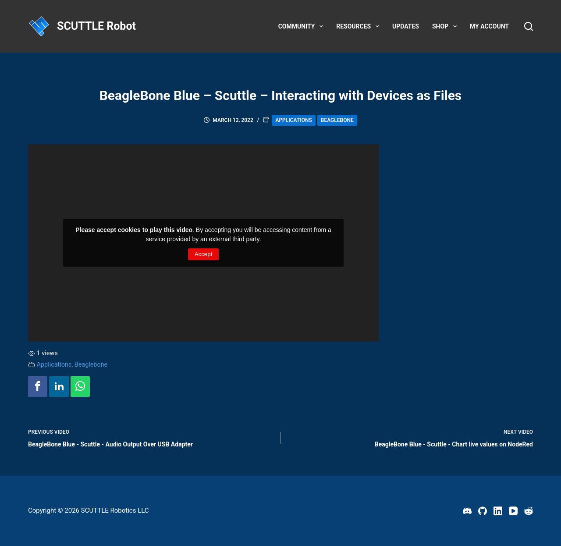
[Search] (528, 26)
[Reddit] (528, 511)
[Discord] (467, 511)
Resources (359, 26)
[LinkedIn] (498, 511)
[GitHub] (482, 511)
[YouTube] (513, 511)
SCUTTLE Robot (96, 26)
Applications (293, 120)
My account (489, 26)
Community (302, 26)
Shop (446, 26)
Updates (405, 26)
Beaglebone (337, 120)
